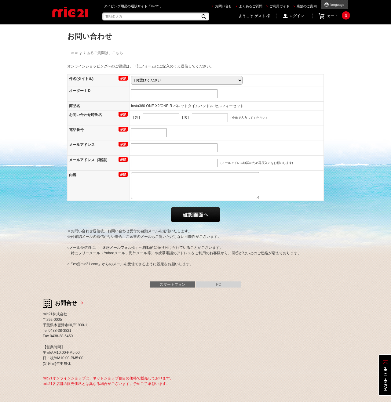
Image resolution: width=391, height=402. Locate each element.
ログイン (296, 16)
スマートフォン (172, 284)
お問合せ (66, 303)
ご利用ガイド (279, 6)
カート (337, 16)
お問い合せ (223, 6)
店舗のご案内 (307, 6)
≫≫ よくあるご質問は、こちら (95, 53)
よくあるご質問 (250, 6)
